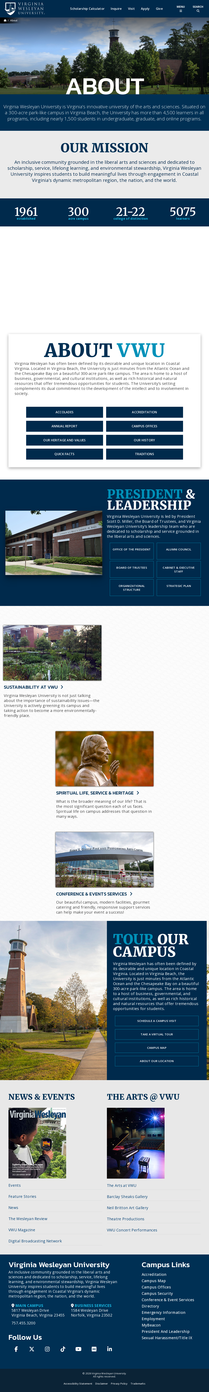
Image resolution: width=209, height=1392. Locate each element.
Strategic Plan (179, 586)
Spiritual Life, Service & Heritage (97, 793)
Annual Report (64, 426)
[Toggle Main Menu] (180, 8)
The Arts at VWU (122, 1185)
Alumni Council (178, 549)
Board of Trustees (131, 567)
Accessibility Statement (78, 1383)
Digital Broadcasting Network (35, 1241)
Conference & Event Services (168, 1299)
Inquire (116, 9)
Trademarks (138, 1383)
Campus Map (157, 1048)
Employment (153, 1318)
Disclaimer (101, 1383)
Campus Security (157, 1293)
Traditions (144, 454)
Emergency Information (164, 1312)
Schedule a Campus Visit (156, 1021)
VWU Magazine (21, 1229)
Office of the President (132, 549)
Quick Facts (64, 454)
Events (14, 1185)
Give (159, 9)
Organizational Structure (132, 588)
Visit (131, 9)
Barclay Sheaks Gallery (127, 1196)
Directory (150, 1306)
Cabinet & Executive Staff (179, 569)
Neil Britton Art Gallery (127, 1207)
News (13, 1207)
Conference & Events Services (94, 894)
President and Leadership (166, 1331)
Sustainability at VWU (33, 687)
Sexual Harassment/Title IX (167, 1337)
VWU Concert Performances (132, 1230)
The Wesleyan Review (27, 1218)
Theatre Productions (125, 1218)
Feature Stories (22, 1196)
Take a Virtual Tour (157, 1034)
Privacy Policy (119, 1383)
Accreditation (144, 412)
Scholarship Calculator (87, 9)
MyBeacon (151, 1325)
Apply (145, 9)
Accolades (65, 412)
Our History (144, 440)
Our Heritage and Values (64, 440)
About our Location (157, 1061)
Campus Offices (144, 426)
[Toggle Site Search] (198, 8)
